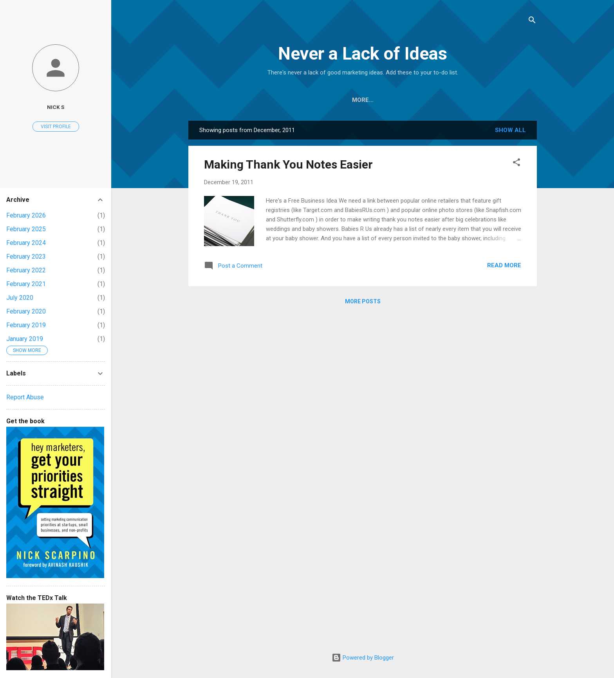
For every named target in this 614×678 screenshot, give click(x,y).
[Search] (532, 21)
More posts (363, 301)
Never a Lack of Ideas (362, 53)
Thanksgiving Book (345, 99)
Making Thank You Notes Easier (288, 164)
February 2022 (26, 270)
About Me (284, 99)
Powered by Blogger (363, 657)
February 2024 (26, 243)
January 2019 (24, 339)
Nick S (55, 107)
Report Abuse (25, 397)
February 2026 (26, 215)
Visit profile (56, 126)
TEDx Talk (472, 99)
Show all (510, 130)
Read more (504, 265)
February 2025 (26, 229)
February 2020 (26, 311)
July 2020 (19, 297)
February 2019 (26, 325)
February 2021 (26, 284)
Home (246, 99)
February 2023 (26, 256)
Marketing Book (416, 99)
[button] (516, 164)
